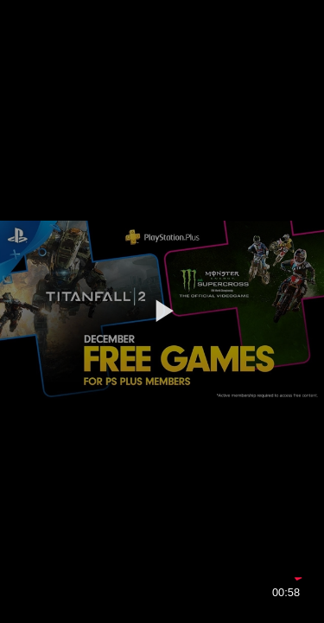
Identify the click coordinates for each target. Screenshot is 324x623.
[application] (162, 311)
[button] (162, 311)
